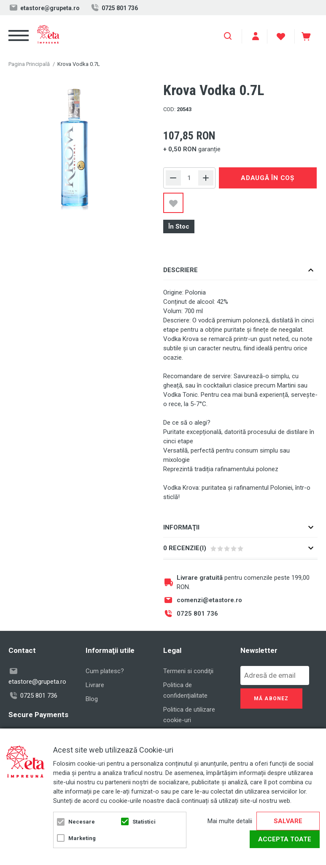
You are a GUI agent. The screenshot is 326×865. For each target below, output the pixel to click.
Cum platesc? (105, 671)
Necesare (81, 822)
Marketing (82, 838)
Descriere (180, 270)
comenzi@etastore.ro (209, 600)
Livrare (95, 685)
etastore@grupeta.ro (44, 8)
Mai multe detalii (229, 821)
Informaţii (181, 527)
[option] (74, 147)
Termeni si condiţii (188, 671)
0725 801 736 (114, 8)
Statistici (144, 822)
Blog (92, 699)
